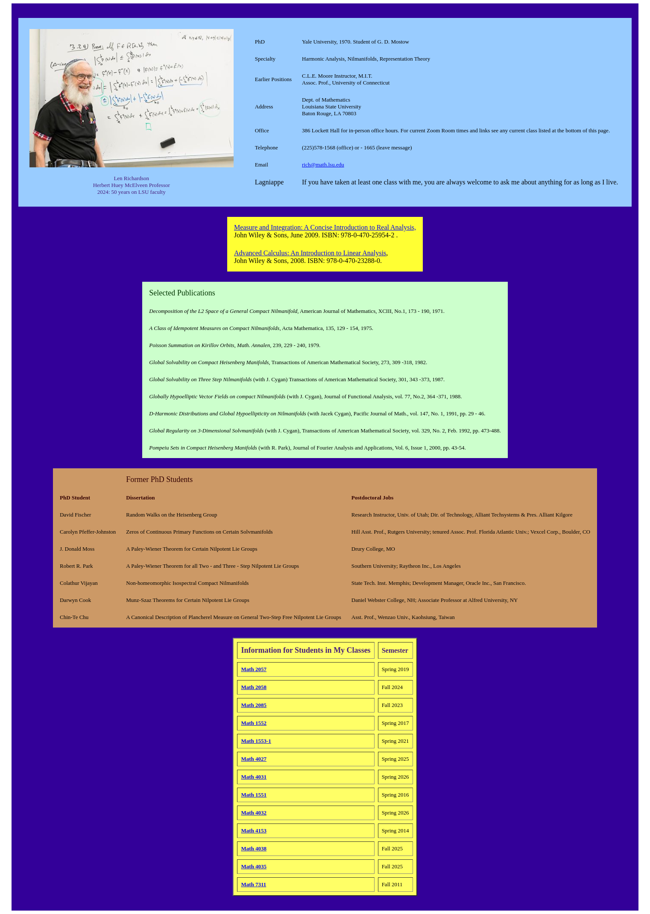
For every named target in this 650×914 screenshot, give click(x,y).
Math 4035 (253, 866)
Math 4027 (253, 759)
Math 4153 (253, 830)
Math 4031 (253, 777)
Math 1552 (253, 723)
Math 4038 (253, 848)
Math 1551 (253, 794)
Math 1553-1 (256, 741)
